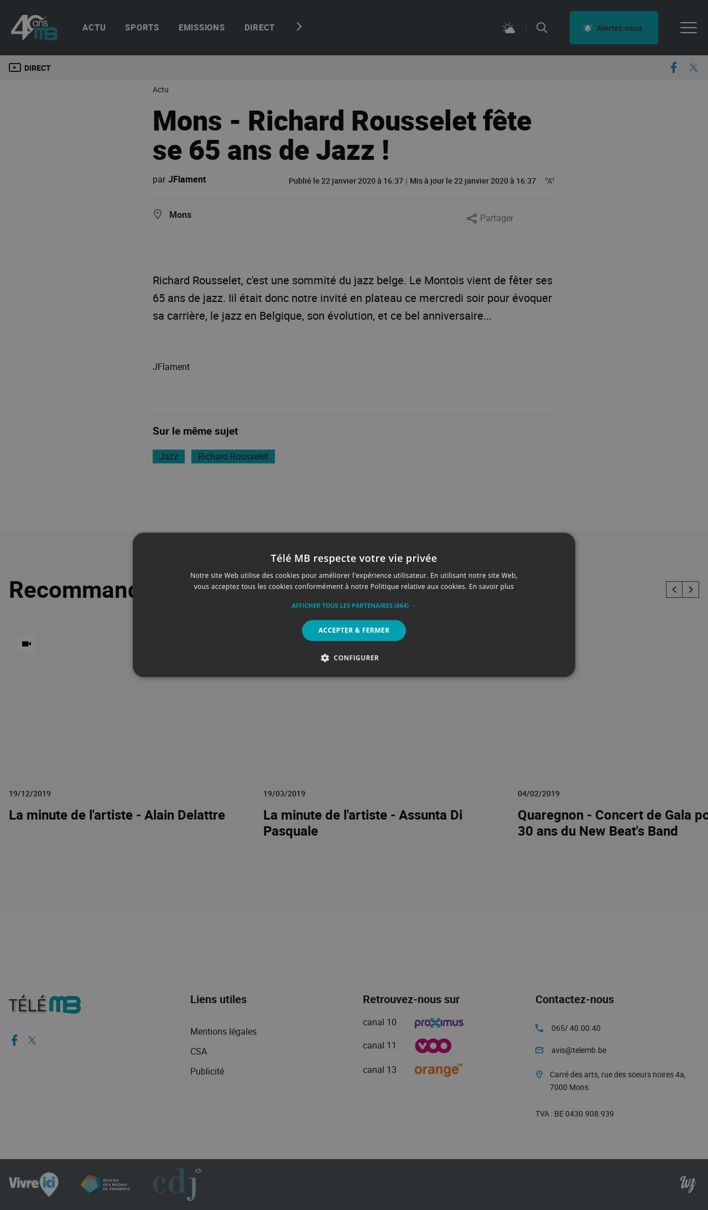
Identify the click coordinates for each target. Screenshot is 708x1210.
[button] (354, 606)
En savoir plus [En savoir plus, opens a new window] (491, 587)
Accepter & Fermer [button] (354, 630)
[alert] (354, 605)
